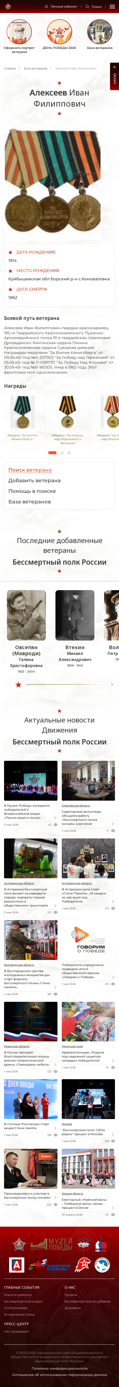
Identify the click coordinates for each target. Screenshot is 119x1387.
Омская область (72, 1193)
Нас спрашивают (16, 1331)
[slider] (18, 685)
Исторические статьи (19, 1314)
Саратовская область (76, 805)
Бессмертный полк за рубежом (87, 1301)
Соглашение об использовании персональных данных (59, 1375)
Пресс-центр (16, 1323)
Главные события (21, 1287)
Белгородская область (19, 965)
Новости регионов (18, 1295)
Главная (10, 68)
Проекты (71, 1295)
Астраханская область (19, 883)
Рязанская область (16, 1046)
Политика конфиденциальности (60, 1368)
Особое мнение (15, 1308)
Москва (67, 1124)
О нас (70, 1287)
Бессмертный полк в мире (23, 1301)
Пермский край (72, 1046)
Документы (73, 1308)
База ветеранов (35, 68)
